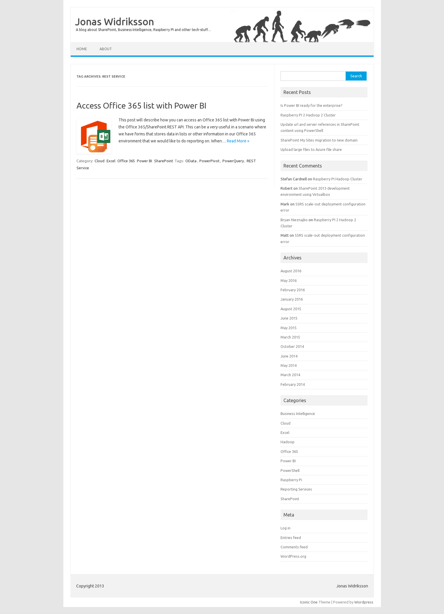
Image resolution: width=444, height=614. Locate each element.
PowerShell (290, 470)
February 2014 (293, 384)
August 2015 (291, 309)
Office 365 (126, 161)
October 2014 (292, 346)
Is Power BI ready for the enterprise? (311, 105)
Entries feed (291, 537)
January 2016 (292, 299)
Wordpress (363, 602)
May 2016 (289, 280)
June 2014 (289, 356)
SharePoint (163, 161)
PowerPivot (209, 161)
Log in (285, 528)
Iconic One (309, 602)
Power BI (144, 161)
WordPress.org (293, 556)
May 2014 (289, 365)
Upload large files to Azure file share (311, 149)
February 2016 (293, 290)
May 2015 (289, 328)
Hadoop (288, 442)
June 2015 (289, 318)
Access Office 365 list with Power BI (141, 105)
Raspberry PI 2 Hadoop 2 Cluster (308, 115)
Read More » (238, 141)
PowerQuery (233, 161)
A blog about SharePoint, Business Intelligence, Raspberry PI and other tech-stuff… (143, 30)
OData (190, 161)
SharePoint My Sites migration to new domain (319, 140)
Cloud (100, 161)
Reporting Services (296, 489)
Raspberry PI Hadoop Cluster (337, 179)
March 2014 (290, 375)
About (106, 49)
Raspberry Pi (291, 480)
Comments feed (294, 547)
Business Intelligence (298, 413)
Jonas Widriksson (114, 21)
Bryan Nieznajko (294, 220)
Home (81, 49)
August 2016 (291, 271)
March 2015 (290, 337)
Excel (111, 161)
